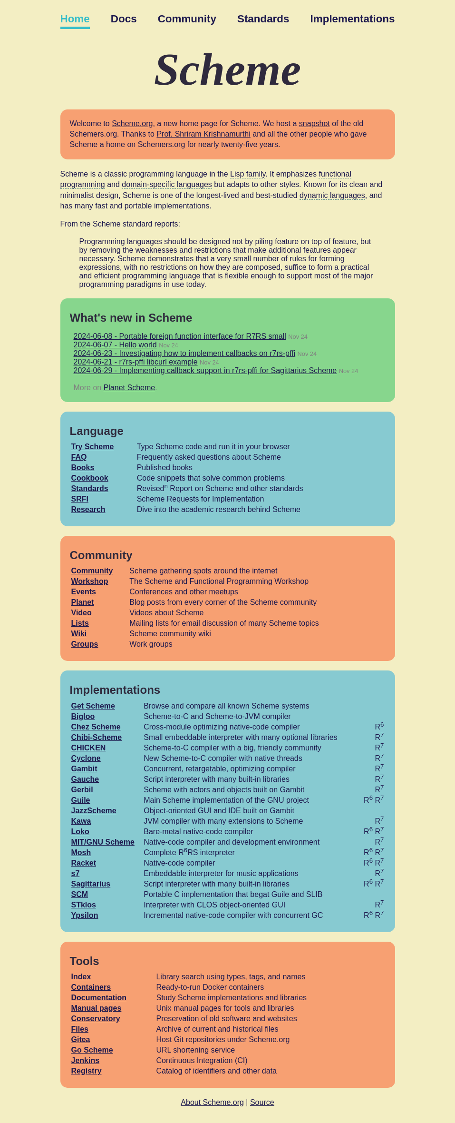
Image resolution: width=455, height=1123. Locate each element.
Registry (86, 1071)
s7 (75, 873)
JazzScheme (93, 811)
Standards (263, 19)
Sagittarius (91, 884)
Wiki (79, 634)
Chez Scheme (96, 727)
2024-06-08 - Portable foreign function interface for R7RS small (180, 336)
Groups (84, 644)
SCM (79, 894)
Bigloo (83, 716)
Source (262, 1102)
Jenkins (85, 1060)
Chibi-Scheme (96, 737)
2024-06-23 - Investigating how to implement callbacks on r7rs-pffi (185, 353)
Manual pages (96, 1008)
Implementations (352, 19)
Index (81, 977)
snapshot (314, 123)
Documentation (98, 998)
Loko (80, 831)
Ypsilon (84, 915)
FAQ (79, 457)
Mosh (81, 852)
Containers (91, 987)
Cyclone (86, 758)
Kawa (81, 821)
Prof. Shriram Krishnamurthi (203, 134)
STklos (83, 905)
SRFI (79, 499)
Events (83, 592)
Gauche (85, 779)
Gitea (80, 1039)
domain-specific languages (167, 184)
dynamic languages (332, 195)
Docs (124, 19)
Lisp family (247, 174)
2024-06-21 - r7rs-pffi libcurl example (136, 362)
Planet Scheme (129, 388)
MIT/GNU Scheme (103, 842)
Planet (82, 602)
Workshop (89, 581)
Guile (80, 800)
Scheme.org (132, 123)
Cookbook (89, 478)
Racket (83, 863)
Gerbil (82, 790)
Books (83, 467)
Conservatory (95, 1019)
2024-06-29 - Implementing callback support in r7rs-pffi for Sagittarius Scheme (205, 370)
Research (88, 509)
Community (187, 19)
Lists (80, 623)
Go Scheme (92, 1050)
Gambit (84, 769)
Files (79, 1029)
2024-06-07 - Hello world (115, 345)
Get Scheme (93, 706)
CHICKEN (88, 748)
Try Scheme (92, 447)
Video (81, 613)
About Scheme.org (212, 1102)
